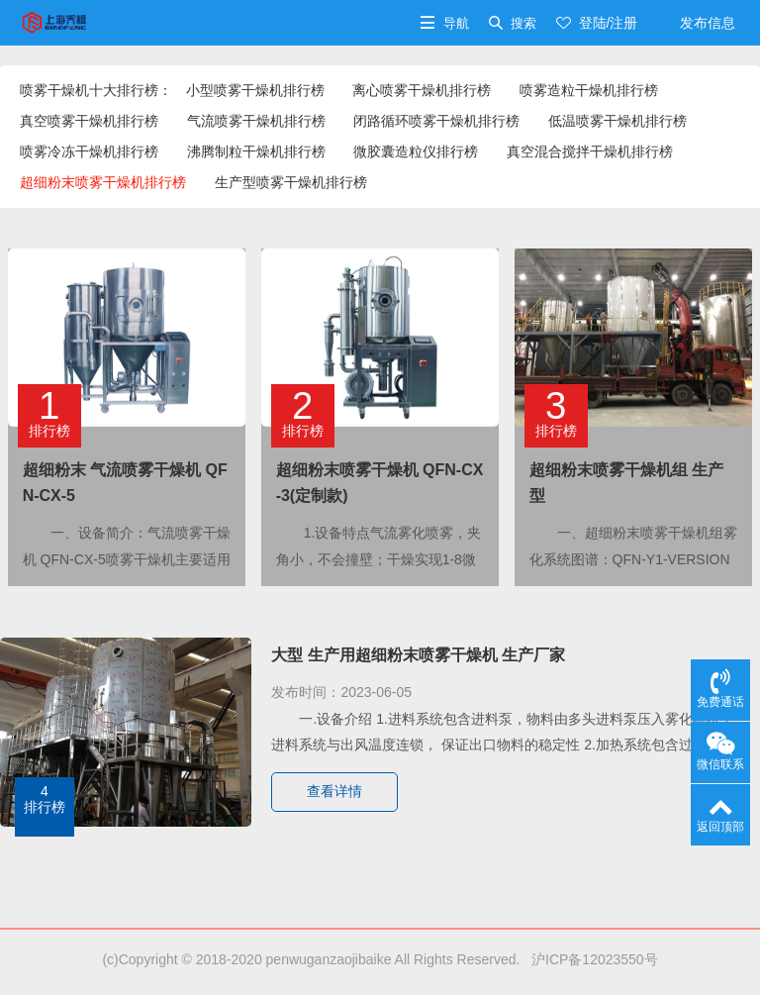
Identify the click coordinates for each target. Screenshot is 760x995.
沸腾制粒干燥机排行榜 (256, 151)
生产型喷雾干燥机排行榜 (291, 182)
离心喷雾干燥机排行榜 (421, 90)
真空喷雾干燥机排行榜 (89, 121)
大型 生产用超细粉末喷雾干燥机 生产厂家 (418, 655)
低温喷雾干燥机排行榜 (617, 121)
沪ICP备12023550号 (590, 959)
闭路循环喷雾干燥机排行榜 (436, 121)
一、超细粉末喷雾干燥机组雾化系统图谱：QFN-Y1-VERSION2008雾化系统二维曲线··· (633, 558)
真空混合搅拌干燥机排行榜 (590, 151)
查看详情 (334, 792)
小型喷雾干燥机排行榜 (255, 90)
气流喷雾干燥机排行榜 (256, 121)
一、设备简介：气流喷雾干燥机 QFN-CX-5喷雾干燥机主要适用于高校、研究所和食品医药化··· (127, 558)
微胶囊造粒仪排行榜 (415, 151)
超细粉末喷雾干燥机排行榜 (103, 182)
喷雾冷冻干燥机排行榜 (89, 151)
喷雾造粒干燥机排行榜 (589, 90)
